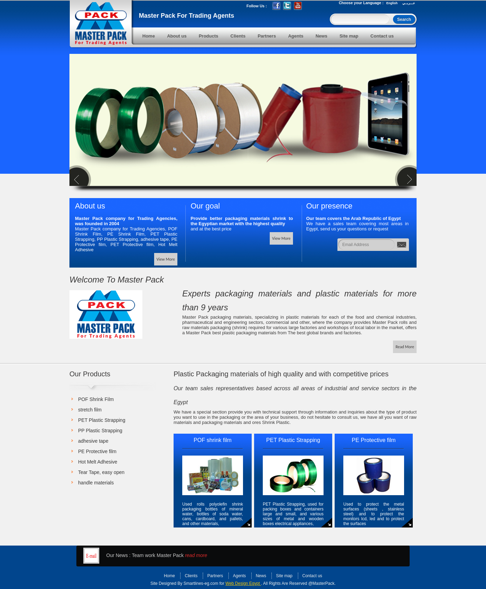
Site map (349, 36)
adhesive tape (93, 441)
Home (148, 36)
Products (208, 36)
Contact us (382, 36)
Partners (267, 36)
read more (196, 555)
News (321, 36)
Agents (295, 36)
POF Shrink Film (96, 399)
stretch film (90, 409)
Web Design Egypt (243, 583)
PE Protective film (97, 451)
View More (166, 259)
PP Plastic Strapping (100, 430)
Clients (238, 36)
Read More (404, 346)
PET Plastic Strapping (101, 420)
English (392, 3)
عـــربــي (408, 3)
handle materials (96, 482)
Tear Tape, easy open (101, 472)
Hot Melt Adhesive (97, 462)
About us (176, 36)
